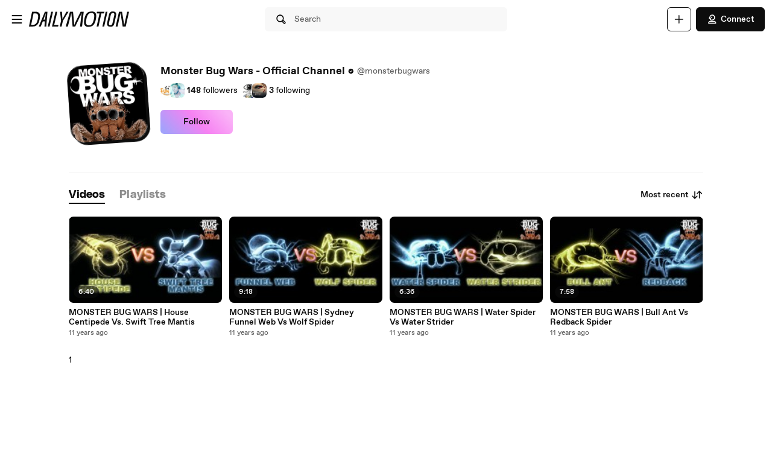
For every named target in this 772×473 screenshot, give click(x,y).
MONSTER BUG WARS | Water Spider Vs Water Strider (463, 317)
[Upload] (679, 19)
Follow (196, 121)
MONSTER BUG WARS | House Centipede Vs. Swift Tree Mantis (132, 317)
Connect (730, 19)
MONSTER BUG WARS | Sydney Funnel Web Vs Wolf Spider (291, 317)
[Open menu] (17, 19)
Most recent (672, 195)
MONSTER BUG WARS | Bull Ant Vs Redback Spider (619, 317)
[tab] (87, 195)
